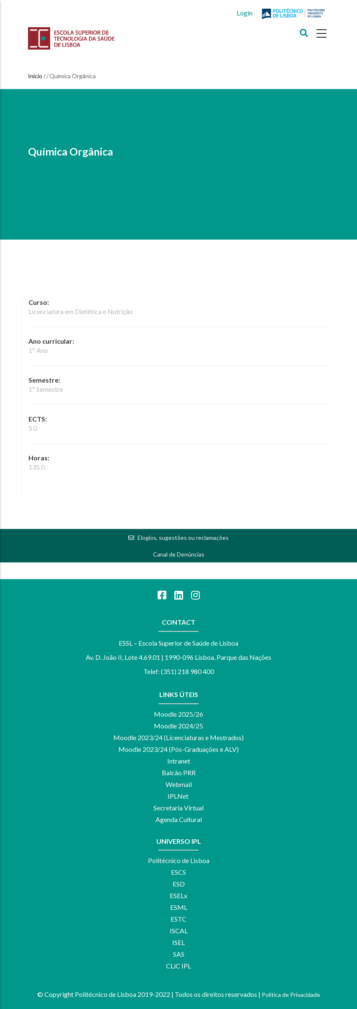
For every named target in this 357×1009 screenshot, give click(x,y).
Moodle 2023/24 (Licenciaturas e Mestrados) (178, 737)
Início (35, 75)
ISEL (178, 942)
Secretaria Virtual (178, 808)
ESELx (178, 895)
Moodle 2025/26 (178, 714)
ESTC (178, 919)
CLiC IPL (178, 966)
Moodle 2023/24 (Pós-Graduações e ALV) (178, 749)
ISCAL (179, 931)
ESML (178, 907)
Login (244, 13)
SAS (178, 954)
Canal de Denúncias (178, 554)
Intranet (178, 761)
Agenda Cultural (179, 819)
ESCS (178, 872)
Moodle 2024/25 (178, 726)
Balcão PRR (179, 773)
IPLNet (178, 796)
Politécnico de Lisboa (178, 860)
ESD (179, 884)
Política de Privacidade (291, 994)
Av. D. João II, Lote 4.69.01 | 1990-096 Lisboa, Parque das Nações (178, 657)
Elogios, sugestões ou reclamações (183, 537)
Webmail (179, 784)
